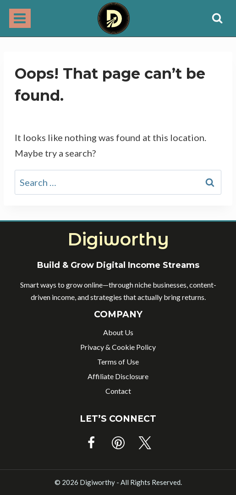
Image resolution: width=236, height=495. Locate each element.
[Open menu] (20, 18)
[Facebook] (91, 443)
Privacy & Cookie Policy (118, 347)
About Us (118, 332)
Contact (118, 390)
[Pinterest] (118, 443)
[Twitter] (145, 443)
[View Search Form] (217, 18)
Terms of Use (118, 361)
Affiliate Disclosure (118, 376)
